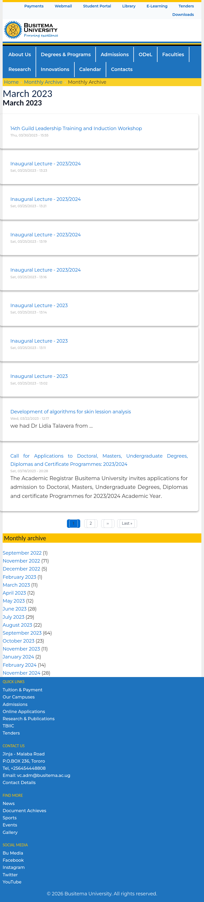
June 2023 (15, 609)
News (9, 803)
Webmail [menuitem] (63, 6)
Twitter (10, 874)
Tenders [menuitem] (186, 6)
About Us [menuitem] (19, 54)
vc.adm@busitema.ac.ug (43, 775)
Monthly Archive (43, 82)
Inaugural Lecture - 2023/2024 (45, 163)
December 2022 (21, 569)
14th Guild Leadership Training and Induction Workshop (76, 128)
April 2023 (14, 593)
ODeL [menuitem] (145, 54)
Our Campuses (19, 697)
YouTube (12, 882)
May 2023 (14, 601)
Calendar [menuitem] (90, 69)
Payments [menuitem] (34, 6)
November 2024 (21, 673)
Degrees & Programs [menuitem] (66, 54)
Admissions (15, 704)
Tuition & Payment (22, 689)
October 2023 (18, 641)
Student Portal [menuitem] (97, 6)
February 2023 (19, 577)
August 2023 (17, 625)
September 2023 (22, 633)
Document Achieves (24, 810)
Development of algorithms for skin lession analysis (70, 411)
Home (11, 82)
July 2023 (13, 617)
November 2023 (21, 649)
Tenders (11, 733)
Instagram (14, 867)
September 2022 (22, 553)
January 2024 (18, 657)
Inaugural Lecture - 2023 (39, 305)
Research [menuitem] (19, 69)
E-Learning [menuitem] (157, 6)
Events (10, 825)
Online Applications (24, 711)
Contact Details (19, 782)
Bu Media (13, 853)
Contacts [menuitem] (122, 69)
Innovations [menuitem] (55, 69)
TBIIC (8, 725)
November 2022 (21, 561)
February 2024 (20, 665)
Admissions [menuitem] (115, 54)
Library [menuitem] (128, 6)
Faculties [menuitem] (173, 54)
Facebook (13, 860)
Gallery (10, 832)
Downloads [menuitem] (183, 14)
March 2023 (16, 585)
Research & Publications (29, 718)
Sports (9, 817)
